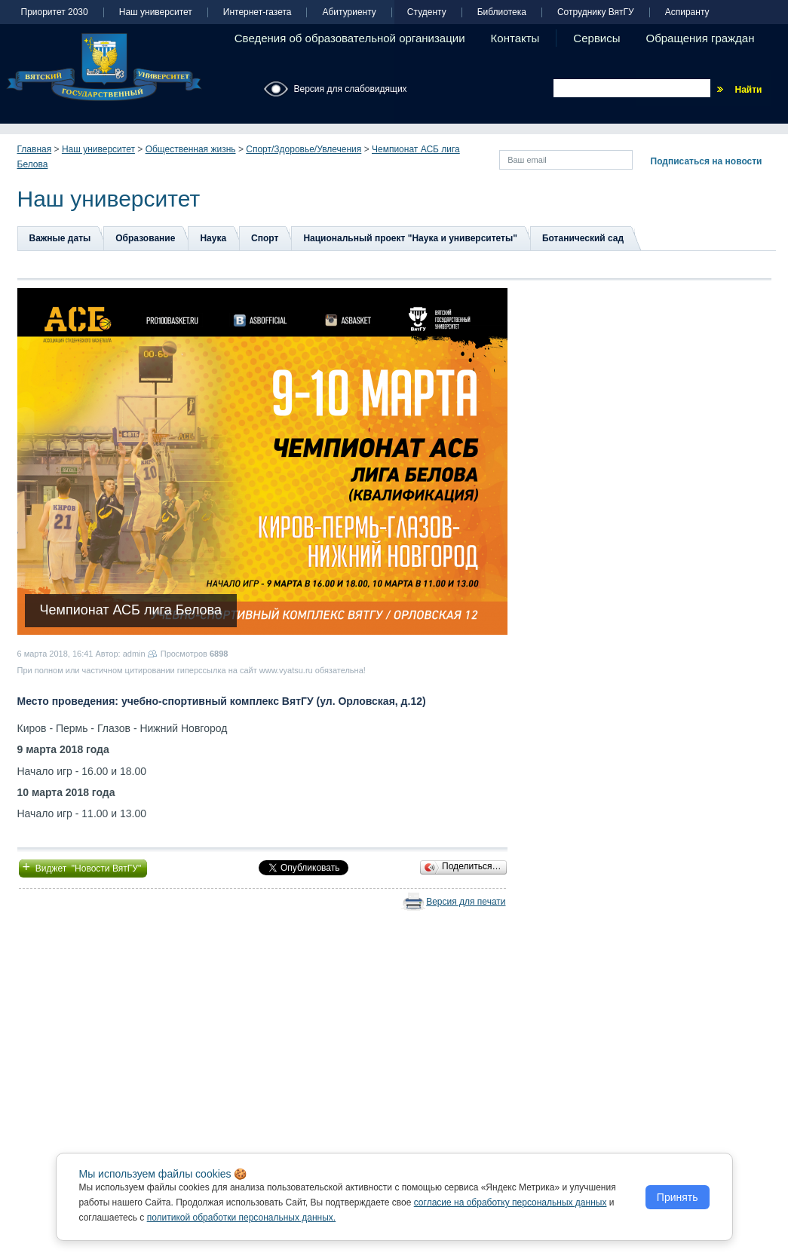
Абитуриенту (349, 12)
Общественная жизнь (191, 149)
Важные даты (60, 238)
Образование (145, 238)
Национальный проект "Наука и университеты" (410, 238)
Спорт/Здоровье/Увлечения (303, 149)
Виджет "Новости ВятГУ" (83, 867)
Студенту (426, 12)
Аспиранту (687, 12)
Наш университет (155, 12)
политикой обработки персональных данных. (241, 1217)
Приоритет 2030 (54, 12)
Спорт (264, 238)
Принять (677, 1197)
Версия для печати (465, 901)
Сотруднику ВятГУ (595, 12)
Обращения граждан (700, 38)
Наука (213, 238)
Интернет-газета (257, 12)
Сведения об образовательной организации (350, 38)
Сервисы (596, 38)
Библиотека (501, 12)
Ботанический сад (583, 238)
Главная (34, 149)
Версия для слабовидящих (350, 89)
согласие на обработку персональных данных (510, 1202)
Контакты (515, 38)
